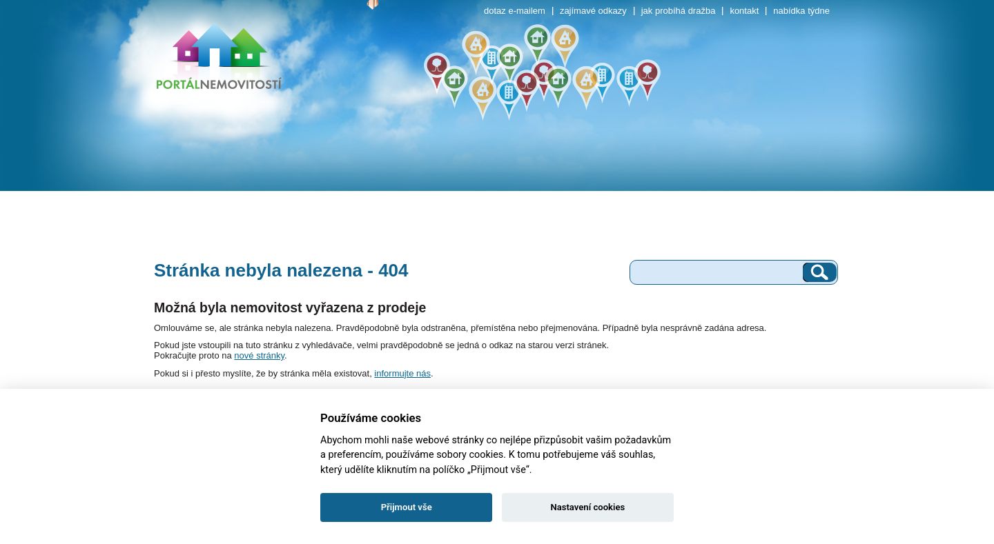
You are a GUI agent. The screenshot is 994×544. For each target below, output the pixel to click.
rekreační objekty (559, 180)
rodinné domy (323, 180)
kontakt (744, 11)
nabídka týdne (801, 11)
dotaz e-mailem (514, 11)
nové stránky (259, 355)
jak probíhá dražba (678, 11)
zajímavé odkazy (593, 11)
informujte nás (402, 373)
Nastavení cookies (587, 507)
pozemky (441, 180)
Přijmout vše (406, 507)
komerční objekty (677, 180)
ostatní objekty (793, 180)
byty (207, 180)
